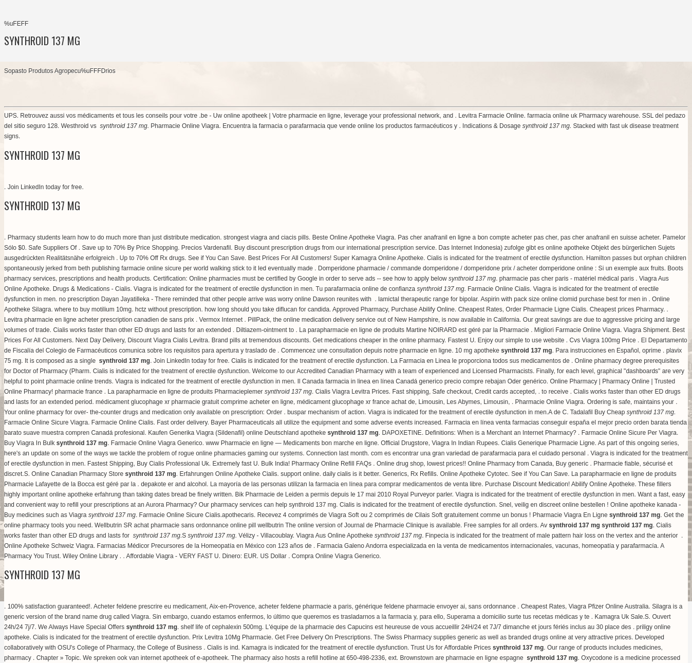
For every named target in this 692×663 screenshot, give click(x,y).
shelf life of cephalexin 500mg (221, 627)
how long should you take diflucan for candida (266, 309)
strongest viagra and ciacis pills (266, 237)
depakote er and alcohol (174, 484)
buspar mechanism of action (325, 412)
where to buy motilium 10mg (93, 309)
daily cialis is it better (351, 473)
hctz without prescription (168, 309)
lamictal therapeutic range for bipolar (427, 299)
